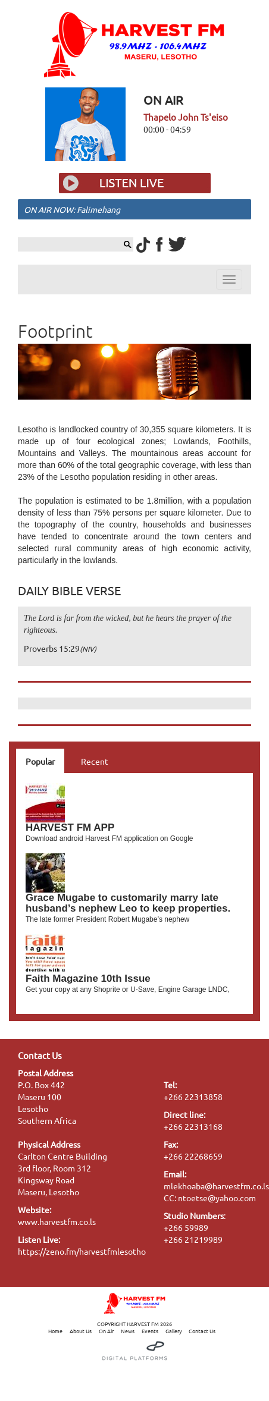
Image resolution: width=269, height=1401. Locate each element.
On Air (106, 1331)
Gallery (173, 1331)
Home (55, 1331)
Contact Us (202, 1331)
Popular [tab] (40, 761)
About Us (81, 1331)
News (127, 1331)
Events (150, 1331)
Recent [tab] (94, 761)
